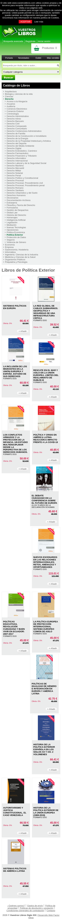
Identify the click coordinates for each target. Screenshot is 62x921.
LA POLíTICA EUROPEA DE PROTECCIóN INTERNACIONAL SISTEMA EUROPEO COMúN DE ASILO (45, 626)
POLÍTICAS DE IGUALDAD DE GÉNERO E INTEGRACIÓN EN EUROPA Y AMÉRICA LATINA (44, 688)
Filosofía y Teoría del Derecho (21, 205)
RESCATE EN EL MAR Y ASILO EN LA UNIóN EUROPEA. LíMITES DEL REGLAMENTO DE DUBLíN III (46, 375)
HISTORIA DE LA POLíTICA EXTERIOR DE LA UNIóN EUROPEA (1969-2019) (46, 811)
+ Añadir (23, 331)
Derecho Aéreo (14, 118)
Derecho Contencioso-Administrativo (24, 131)
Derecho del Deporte (16, 143)
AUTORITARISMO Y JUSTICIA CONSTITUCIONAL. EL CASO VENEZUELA (14, 811)
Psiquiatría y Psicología (16, 262)
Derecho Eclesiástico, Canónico (22, 151)
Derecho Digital (14, 148)
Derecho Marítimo (15, 165)
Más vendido (53, 58)
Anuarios (11, 104)
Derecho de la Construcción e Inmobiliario (26, 136)
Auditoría (11, 106)
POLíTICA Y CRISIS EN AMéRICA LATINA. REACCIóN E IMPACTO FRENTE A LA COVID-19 (45, 438)
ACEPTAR (25, 21)
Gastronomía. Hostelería (16, 249)
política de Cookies (50, 17)
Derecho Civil (13, 123)
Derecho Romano (15, 188)
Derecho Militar (14, 170)
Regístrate (30, 41)
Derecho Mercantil (15, 168)
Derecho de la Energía (17, 138)
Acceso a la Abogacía (17, 101)
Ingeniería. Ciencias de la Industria (21, 254)
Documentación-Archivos (19, 200)
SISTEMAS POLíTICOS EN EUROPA (14, 307)
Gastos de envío (35, 905)
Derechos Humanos (16, 195)
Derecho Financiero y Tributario (22, 156)
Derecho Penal (14, 175)
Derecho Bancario (15, 121)
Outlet (38, 58)
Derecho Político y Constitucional (22, 178)
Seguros (11, 240)
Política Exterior (15, 235)
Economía (10, 244)
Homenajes (12, 217)
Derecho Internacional (17, 160)
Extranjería (12, 202)
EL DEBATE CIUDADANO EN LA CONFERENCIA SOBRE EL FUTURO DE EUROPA (44, 499)
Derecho (9, 99)
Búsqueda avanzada (13, 41)
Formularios (12, 207)
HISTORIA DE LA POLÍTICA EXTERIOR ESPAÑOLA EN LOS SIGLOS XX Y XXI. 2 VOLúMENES (44, 749)
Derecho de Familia (16, 133)
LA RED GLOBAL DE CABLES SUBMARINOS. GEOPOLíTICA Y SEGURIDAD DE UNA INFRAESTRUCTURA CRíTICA (45, 312)
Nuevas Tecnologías (16, 227)
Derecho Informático (16, 158)
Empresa (9, 247)
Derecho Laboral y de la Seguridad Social (26, 163)
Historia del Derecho (16, 215)
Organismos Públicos (15, 259)
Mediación (11, 225)
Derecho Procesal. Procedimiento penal (25, 185)
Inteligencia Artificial (16, 220)
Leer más (38, 21)
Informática (10, 252)
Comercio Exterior (15, 111)
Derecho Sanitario (15, 190)
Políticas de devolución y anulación (36, 908)
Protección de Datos (16, 237)
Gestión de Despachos (17, 210)
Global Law (12, 212)
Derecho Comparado (17, 126)
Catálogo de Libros (16, 85)
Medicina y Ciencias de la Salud (20, 257)
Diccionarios (12, 198)
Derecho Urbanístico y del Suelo (22, 193)
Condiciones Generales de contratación (25, 910)
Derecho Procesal (15, 180)
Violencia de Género (16, 242)
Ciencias (9, 96)
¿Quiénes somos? (16, 905)
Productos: (49, 48)
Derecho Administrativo (18, 116)
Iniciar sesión (44, 41)
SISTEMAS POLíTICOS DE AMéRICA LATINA (14, 869)
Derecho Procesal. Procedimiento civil (25, 183)
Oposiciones (13, 230)
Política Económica (16, 232)
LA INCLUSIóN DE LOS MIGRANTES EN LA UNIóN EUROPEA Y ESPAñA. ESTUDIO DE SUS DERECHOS (15, 371)
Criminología (13, 114)
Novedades (23, 58)
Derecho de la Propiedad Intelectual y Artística (29, 141)
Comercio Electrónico (17, 109)
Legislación (12, 222)
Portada (9, 58)
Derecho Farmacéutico (17, 153)
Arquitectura (11, 91)
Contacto (51, 910)
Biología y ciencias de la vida (19, 94)
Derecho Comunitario (17, 128)
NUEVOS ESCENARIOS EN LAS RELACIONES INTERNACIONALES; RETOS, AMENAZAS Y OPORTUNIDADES (45, 562)
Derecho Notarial (15, 173)
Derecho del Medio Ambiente (20, 146)
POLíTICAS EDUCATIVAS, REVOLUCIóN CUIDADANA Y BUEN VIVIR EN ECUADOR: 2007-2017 (14, 627)
